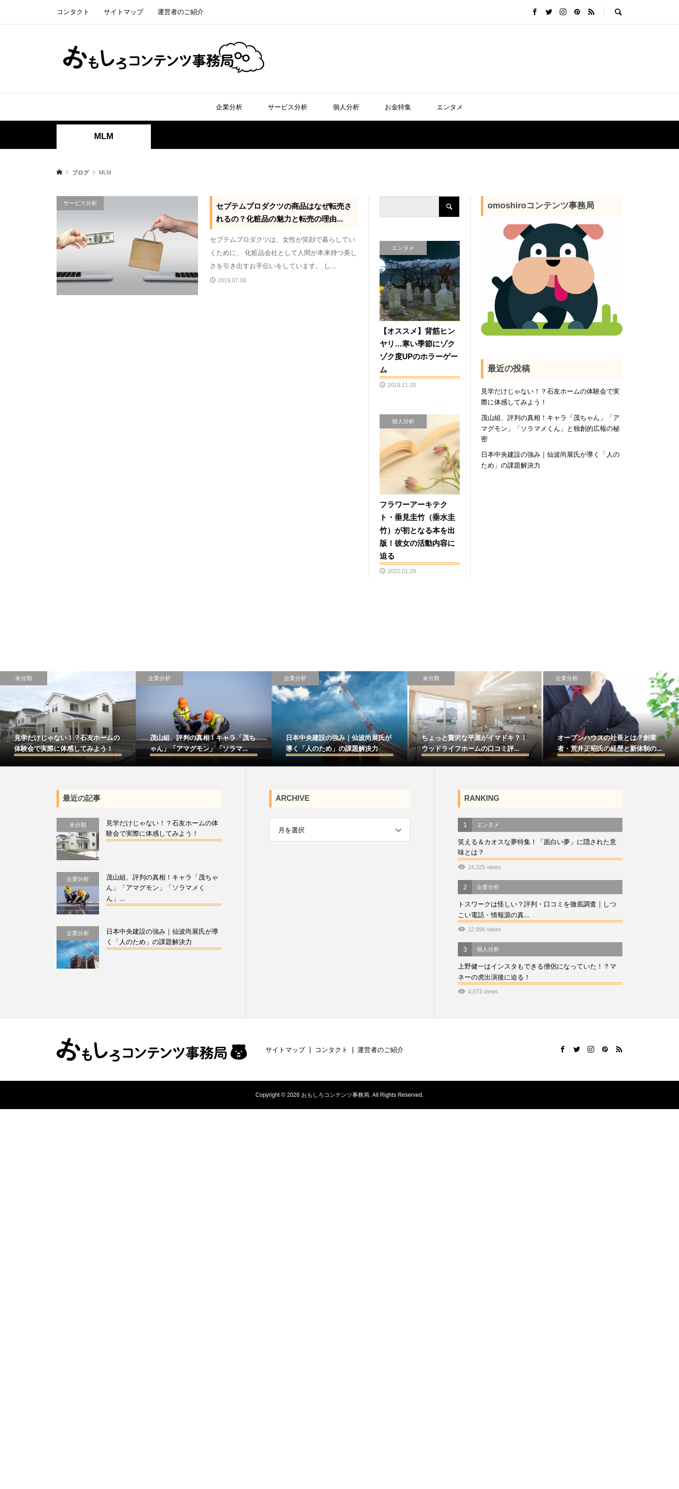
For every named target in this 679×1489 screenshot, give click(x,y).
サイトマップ (123, 12)
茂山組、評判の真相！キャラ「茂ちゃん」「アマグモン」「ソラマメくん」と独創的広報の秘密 (550, 428)
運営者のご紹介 (180, 12)
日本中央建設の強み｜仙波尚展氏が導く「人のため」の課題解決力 (550, 460)
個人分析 (346, 107)
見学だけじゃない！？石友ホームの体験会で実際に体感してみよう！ (550, 396)
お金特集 (398, 107)
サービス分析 (287, 107)
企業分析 (229, 107)
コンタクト (73, 12)
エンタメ (450, 107)
